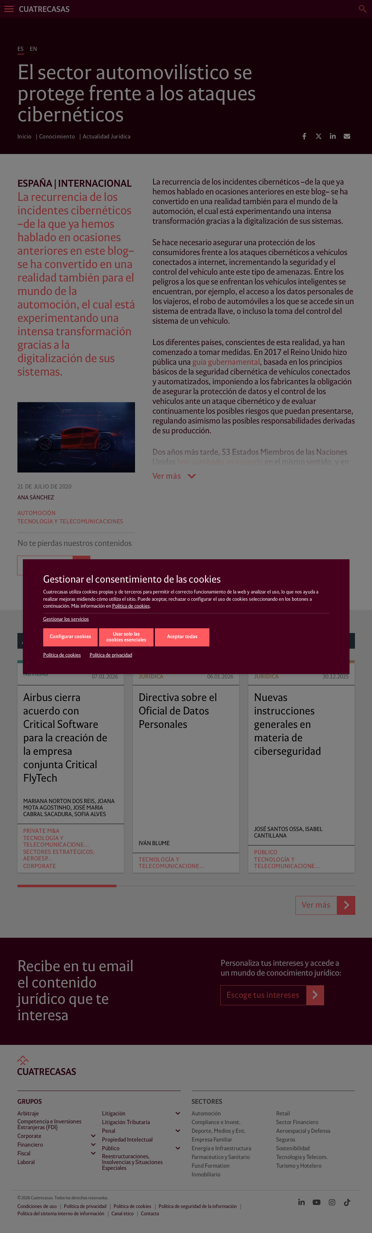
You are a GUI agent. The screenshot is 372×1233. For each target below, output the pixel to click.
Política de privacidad (111, 655)
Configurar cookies (70, 637)
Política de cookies (131, 606)
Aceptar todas (182, 637)
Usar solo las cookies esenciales (126, 637)
